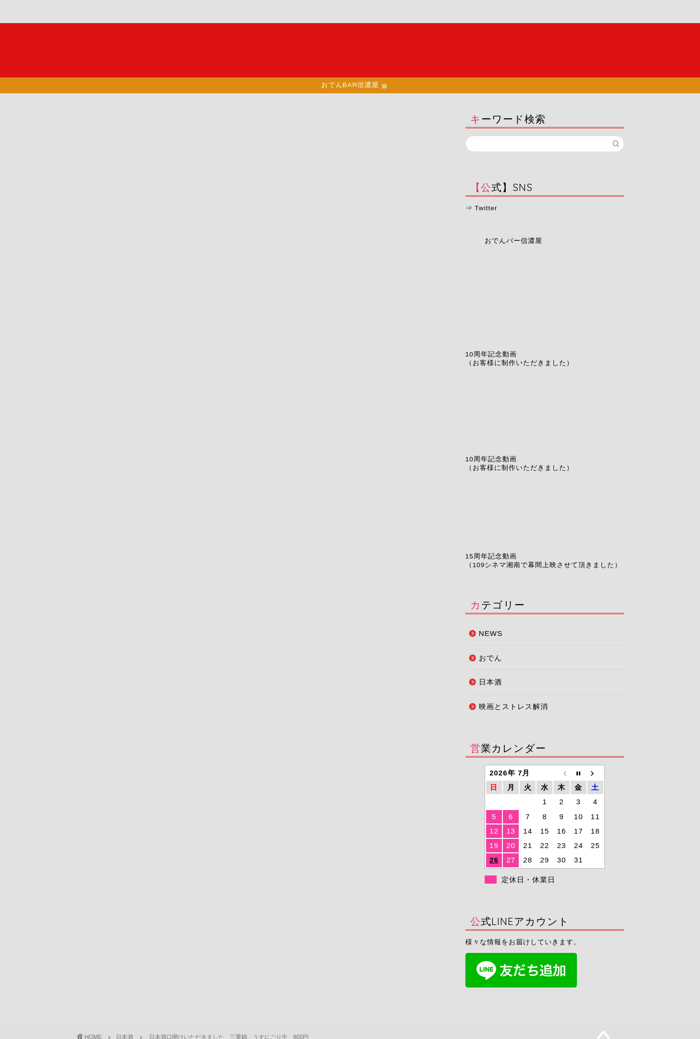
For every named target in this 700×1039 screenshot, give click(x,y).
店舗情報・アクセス (271, 15)
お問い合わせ (506, 11)
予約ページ (429, 11)
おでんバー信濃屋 (513, 240)
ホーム (114, 11)
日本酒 (89, 121)
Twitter (486, 208)
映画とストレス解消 (513, 706)
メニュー (192, 11)
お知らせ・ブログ (351, 11)
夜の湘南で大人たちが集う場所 (350, 50)
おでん (490, 658)
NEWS (491, 633)
